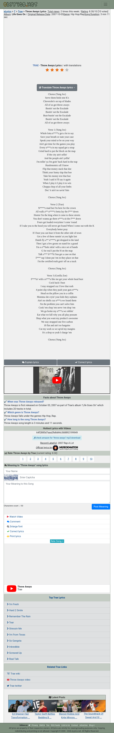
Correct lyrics (83, 362)
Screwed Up (14, 652)
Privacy (35, 725)
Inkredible (13, 646)
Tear (10, 622)
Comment (13, 521)
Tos (47, 725)
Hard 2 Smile (15, 610)
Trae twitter (14, 685)
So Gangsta (14, 640)
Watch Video (15, 516)
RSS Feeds (55, 725)
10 (91, 458)
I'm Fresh (13, 604)
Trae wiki (13, 673)
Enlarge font (15, 526)
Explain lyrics (30, 362)
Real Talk (13, 659)
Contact (74, 725)
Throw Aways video (18, 679)
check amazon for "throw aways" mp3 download (57, 438)
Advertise (83, 725)
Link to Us (65, 725)
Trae (20, 11)
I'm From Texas (16, 634)
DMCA (42, 725)
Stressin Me (14, 628)
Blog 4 (92, 725)
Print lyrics (14, 536)
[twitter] (29, 725)
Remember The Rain (19, 616)
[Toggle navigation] (105, 4)
